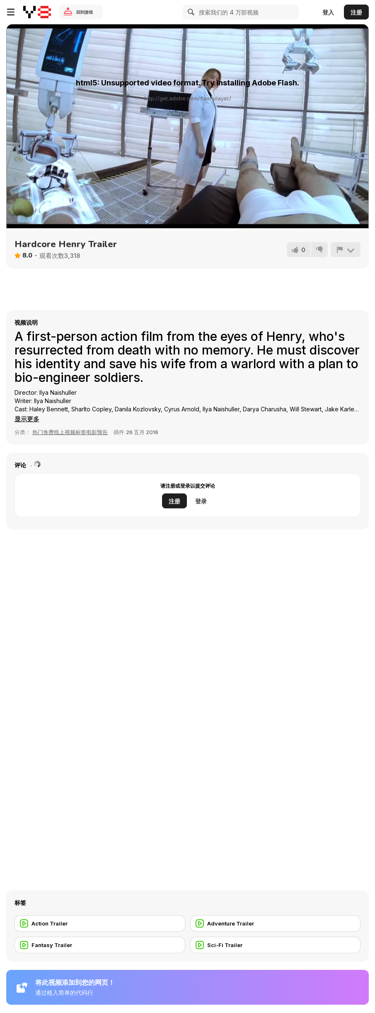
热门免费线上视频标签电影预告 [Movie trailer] (70, 432)
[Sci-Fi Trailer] (275, 945)
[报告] (345, 249)
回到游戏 (84, 12)
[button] (27, 419)
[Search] (189, 12)
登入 (328, 12)
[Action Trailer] (100, 923)
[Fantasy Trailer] (100, 945)
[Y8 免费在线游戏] (37, 12)
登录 (201, 501)
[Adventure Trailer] (275, 923)
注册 (356, 12)
